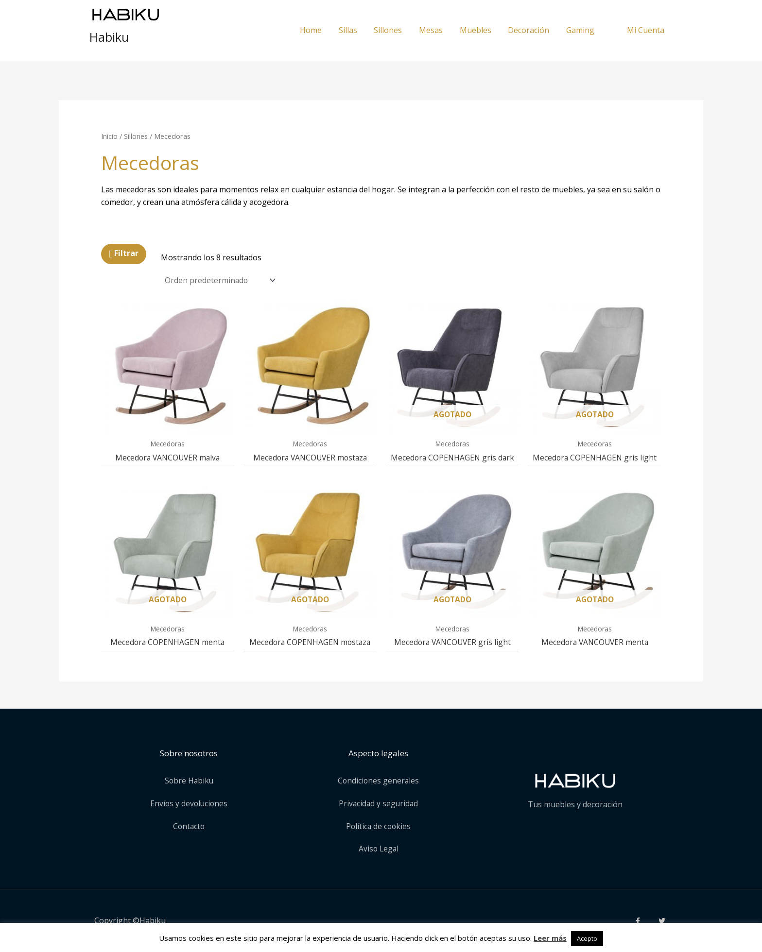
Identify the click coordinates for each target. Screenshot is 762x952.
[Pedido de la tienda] (221, 280)
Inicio (109, 136)
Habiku (109, 37)
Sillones (136, 136)
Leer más (550, 938)
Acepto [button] (587, 938)
